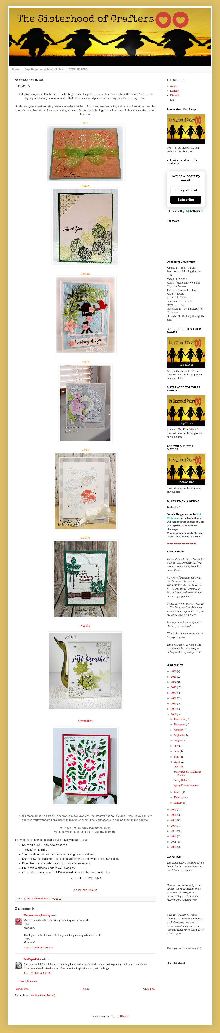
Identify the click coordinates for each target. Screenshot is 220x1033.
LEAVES (178, 766)
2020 (174, 703)
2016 (174, 814)
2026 (174, 671)
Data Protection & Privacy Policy (44, 69)
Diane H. (175, 95)
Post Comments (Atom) (42, 995)
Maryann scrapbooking (37, 915)
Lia (172, 99)
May (177, 756)
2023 (174, 687)
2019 (174, 708)
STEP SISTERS (78, 69)
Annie (173, 86)
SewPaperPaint (32, 959)
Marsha (85, 625)
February (179, 797)
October (178, 729)
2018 (174, 714)
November (180, 724)
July (176, 746)
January (178, 802)
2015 (174, 820)
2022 (174, 693)
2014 (174, 825)
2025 (174, 676)
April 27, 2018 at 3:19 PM (37, 973)
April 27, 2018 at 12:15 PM (38, 947)
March (178, 792)
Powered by (186, 211)
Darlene (174, 90)
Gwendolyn (85, 720)
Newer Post (22, 988)
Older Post (149, 988)
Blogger (124, 1016)
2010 (174, 847)
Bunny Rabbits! (182, 780)
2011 (174, 841)
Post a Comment (29, 981)
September (180, 735)
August (178, 740)
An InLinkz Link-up (85, 890)
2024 (174, 682)
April (177, 762)
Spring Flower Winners (186, 785)
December (180, 719)
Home (15, 69)
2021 (174, 698)
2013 (174, 831)
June (177, 751)
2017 (174, 809)
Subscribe (186, 200)
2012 (174, 836)
